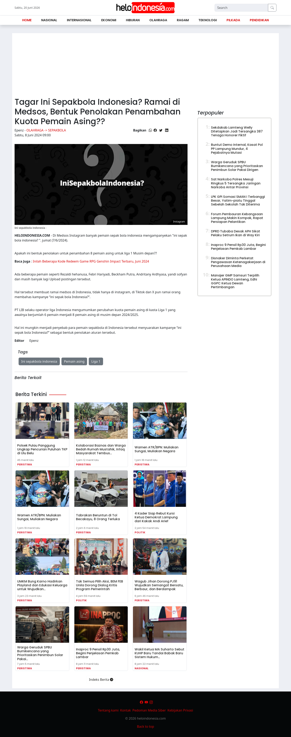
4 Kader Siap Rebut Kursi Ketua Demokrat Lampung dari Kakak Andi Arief (156, 517)
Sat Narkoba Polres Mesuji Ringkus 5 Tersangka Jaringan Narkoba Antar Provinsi (235, 183)
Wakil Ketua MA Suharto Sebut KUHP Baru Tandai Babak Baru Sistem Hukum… (159, 653)
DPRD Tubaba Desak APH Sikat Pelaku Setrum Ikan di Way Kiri (235, 233)
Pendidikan (259, 20)
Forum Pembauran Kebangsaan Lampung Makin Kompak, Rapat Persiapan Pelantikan (237, 218)
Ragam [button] (183, 20)
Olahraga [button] (158, 20)
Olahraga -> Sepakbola (46, 130)
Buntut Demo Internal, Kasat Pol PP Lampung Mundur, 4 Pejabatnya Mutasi (237, 148)
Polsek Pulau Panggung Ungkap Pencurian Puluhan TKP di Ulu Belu (42, 449)
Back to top (145, 726)
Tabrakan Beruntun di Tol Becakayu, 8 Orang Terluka (98, 517)
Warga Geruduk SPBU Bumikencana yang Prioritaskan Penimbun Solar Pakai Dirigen (237, 166)
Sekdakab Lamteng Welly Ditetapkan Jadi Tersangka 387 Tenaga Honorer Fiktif (237, 131)
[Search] (241, 8)
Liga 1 (95, 361)
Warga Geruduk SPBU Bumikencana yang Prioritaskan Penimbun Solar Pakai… (40, 653)
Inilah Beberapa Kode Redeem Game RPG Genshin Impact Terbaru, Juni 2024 (91, 261)
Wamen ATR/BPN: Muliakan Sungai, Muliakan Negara (156, 449)
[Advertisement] (145, 63)
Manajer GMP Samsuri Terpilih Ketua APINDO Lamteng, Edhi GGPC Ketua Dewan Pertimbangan (235, 281)
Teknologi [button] (207, 20)
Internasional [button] (79, 20)
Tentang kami (108, 710)
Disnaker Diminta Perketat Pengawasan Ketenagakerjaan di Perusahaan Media (238, 262)
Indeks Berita (101, 679)
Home (27, 20)
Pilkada (233, 20)
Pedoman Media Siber (149, 710)
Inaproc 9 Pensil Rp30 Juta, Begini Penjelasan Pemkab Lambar (98, 653)
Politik (140, 532)
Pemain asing (74, 361)
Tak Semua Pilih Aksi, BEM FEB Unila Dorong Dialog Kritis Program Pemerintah (99, 585)
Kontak (125, 710)
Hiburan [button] (133, 20)
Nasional (142, 668)
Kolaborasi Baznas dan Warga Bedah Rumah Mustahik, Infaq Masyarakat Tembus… (101, 449)
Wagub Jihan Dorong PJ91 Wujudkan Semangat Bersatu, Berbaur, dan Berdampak (159, 585)
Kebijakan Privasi (180, 710)
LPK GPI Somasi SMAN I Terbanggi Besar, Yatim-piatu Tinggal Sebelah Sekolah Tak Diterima (238, 200)
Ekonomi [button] (108, 20)
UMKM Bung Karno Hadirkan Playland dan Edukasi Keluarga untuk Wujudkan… (42, 585)
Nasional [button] (49, 20)
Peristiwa (24, 464)
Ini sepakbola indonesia (39, 361)
